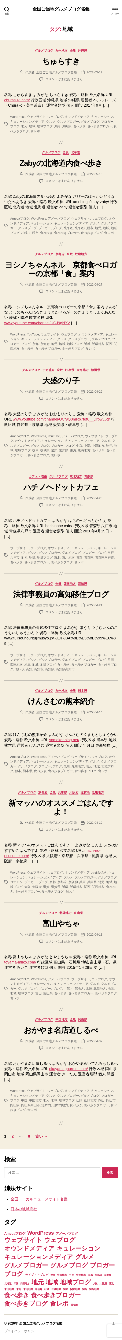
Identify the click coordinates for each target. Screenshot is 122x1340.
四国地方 (70, 583)
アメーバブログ (59, 218)
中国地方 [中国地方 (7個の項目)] (62, 1275)
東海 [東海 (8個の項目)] (18, 1289)
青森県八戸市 (104, 557)
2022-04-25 (94, 498)
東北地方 (76, 476)
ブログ (14, 126)
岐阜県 (69, 370)
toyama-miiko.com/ (20, 962)
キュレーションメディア (27, 121)
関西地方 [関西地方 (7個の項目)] (94, 1289)
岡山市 (110, 1100)
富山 (38, 993)
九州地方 (61, 50)
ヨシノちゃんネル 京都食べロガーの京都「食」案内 (61, 269)
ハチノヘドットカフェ (61, 487)
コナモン (16, 882)
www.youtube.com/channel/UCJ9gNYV (37, 323)
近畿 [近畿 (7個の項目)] (46, 1289)
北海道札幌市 (84, 228)
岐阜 (35, 450)
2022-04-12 (94, 822)
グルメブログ (44, 50)
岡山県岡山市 (30, 1105)
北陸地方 (65, 913)
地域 (32, 126)
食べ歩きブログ (92, 233)
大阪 (27, 887)
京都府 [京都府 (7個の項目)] (98, 1275)
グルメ (50, 121)
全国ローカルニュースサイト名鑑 (39, 1199)
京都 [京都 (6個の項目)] (90, 1275)
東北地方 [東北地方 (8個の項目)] (9, 1289)
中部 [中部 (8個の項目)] (71, 1275)
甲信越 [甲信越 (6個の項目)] (38, 1289)
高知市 (38, 669)
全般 (73, 50)
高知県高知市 (65, 669)
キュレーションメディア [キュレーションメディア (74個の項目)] (38, 1256)
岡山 (101, 1100)
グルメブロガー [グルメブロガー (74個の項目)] (26, 1265)
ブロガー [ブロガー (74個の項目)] (102, 1265)
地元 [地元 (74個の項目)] (38, 1282)
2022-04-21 (94, 605)
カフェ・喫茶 (38, 476)
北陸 (89, 988)
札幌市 (33, 233)
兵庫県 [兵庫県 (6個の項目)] (107, 1275)
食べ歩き (79, 126)
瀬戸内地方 (60, 1105)
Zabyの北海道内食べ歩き (61, 163)
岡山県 (82, 1019)
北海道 (75, 152)
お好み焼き (99, 872)
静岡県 (95, 370)
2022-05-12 (94, 72)
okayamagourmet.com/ (68, 1069)
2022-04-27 (94, 284)
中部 (87, 445)
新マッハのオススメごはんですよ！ (60, 807)
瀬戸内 (46, 1105)
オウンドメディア (76, 116)
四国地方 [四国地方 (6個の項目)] (24, 1283)
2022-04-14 (94, 712)
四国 (110, 659)
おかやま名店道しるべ (61, 1030)
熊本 (18, 771)
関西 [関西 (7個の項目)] (84, 1289)
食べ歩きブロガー (99, 126)
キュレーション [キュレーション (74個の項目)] (78, 1248)
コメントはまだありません (64, 79)
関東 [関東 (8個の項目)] (65, 1289)
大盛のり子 (61, 380)
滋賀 (46, 887)
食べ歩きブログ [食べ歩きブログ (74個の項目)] (26, 1303)
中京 (79, 445)
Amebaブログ (19, 218)
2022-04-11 (94, 934)
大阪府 (74, 792)
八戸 (110, 552)
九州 (67, 766)
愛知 (54, 450)
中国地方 (61, 1019)
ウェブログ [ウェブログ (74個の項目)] (59, 1239)
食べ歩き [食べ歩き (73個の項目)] (16, 1295)
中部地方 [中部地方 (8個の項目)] (81, 1275)
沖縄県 (82, 50)
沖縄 (57, 126)
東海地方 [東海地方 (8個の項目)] (28, 1289)
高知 (29, 669)
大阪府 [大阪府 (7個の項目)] (103, 1283)
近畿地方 (81, 254)
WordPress (17, 116)
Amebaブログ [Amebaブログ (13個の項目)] (14, 1233)
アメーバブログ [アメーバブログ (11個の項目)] (67, 1233)
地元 (24, 126)
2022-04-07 (94, 1041)
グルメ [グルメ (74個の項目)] (84, 1256)
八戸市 (14, 557)
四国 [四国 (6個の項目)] (16, 1283)
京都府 (60, 254)
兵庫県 (62, 792)
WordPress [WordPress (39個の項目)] (40, 1233)
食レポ (35, 131)
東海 (73, 450)
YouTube (33, 334)
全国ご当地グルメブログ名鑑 (61, 9)
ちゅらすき (61, 61)
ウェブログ (55, 116)
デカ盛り (48, 370)
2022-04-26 (94, 391)
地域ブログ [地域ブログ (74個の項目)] (75, 1282)
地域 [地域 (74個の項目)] (52, 1282)
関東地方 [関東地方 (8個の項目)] (75, 1289)
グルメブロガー (68, 121)
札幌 (24, 233)
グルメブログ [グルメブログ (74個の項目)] (69, 1265)
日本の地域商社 (24, 1209)
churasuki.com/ (17, 100)
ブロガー (107, 121)
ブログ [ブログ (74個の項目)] (13, 1273)
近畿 (87, 344)
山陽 (79, 1100)
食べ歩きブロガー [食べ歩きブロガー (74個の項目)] (56, 1295)
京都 (35, 344)
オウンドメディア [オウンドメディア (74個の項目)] (29, 1248)
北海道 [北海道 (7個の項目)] (8, 1283)
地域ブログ (45, 126)
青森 (79, 557)
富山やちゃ (61, 923)
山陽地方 (90, 1100)
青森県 (88, 476)
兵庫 (82, 882)
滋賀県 (85, 792)
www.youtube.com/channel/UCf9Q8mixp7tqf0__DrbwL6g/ (61, 419)
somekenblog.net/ (64, 740)
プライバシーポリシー (20, 1331)
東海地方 (83, 370)
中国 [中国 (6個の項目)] (53, 1275)
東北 (57, 557)
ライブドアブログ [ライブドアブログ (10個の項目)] (36, 1275)
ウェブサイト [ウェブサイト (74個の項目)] (23, 1239)
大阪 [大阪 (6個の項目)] (95, 1283)
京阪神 (73, 882)
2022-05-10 (94, 174)
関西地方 (98, 887)
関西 (109, 344)
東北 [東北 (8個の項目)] (111, 1283)
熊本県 (82, 690)
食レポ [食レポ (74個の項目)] (59, 1303)
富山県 (78, 913)
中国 (24, 1100)
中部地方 (98, 445)
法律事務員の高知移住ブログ (61, 594)
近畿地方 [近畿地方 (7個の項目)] (56, 1289)
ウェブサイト (36, 116)
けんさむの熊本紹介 (61, 701)
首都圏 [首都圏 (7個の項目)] (74, 1305)
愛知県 (63, 450)
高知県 (82, 583)
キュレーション (102, 116)
